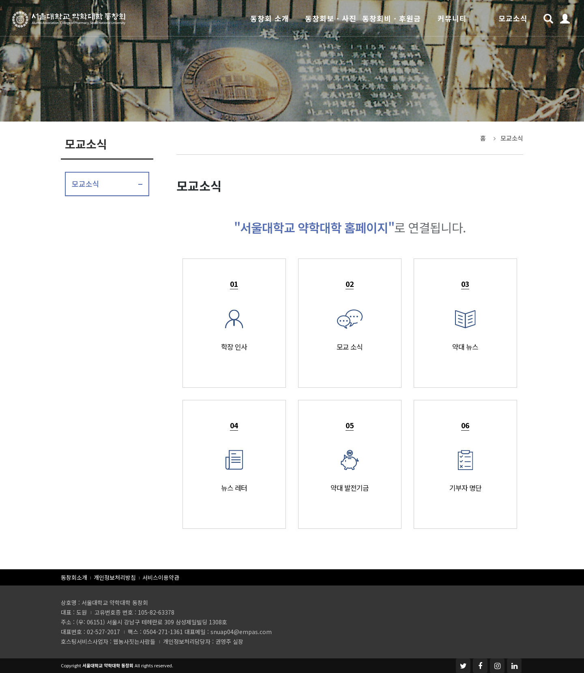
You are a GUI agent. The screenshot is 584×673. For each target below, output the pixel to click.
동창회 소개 (269, 18)
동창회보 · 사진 (330, 18)
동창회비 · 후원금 (391, 18)
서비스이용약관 (160, 577)
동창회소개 (74, 577)
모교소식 (513, 18)
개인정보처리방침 (115, 577)
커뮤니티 (452, 18)
